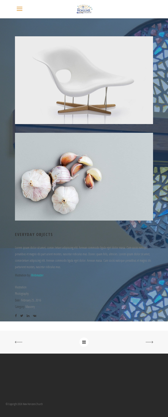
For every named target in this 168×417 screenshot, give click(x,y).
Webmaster (37, 275)
